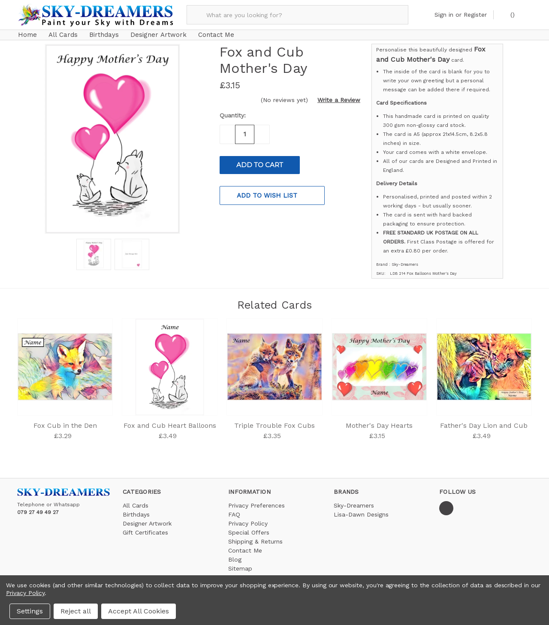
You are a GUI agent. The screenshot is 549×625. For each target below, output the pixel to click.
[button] (335, 96)
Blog (234, 555)
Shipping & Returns (255, 537)
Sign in (443, 14)
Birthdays (104, 35)
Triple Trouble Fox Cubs (274, 421)
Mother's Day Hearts (379, 421)
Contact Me (216, 35)
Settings (30, 611)
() (508, 14)
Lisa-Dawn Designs (361, 510)
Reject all (75, 611)
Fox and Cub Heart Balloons (170, 421)
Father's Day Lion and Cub (484, 421)
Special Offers (248, 528)
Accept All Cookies (138, 611)
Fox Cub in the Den (65, 421)
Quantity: (233, 111)
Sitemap (240, 564)
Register (475, 14)
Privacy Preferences (256, 501)
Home (27, 35)
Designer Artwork (158, 35)
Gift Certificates (145, 528)
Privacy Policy (248, 519)
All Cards (63, 35)
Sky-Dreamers (354, 501)
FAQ (234, 510)
